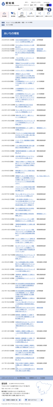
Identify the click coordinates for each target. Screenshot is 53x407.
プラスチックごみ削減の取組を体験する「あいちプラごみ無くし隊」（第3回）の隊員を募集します (25, 135)
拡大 (31, 5)
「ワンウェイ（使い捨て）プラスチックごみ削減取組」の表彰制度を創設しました (25, 303)
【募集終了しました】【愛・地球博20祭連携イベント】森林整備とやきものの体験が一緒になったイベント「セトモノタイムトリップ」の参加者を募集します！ (25, 179)
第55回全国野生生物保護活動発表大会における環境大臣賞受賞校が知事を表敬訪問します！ (25, 285)
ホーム (7, 22)
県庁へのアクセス (32, 400)
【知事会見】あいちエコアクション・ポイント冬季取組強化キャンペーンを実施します (25, 122)
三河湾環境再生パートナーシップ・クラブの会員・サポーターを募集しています (25, 83)
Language (46, 2)
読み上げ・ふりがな (35, 2)
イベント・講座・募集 (15, 22)
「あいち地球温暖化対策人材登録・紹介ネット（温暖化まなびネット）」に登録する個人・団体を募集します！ (25, 263)
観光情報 (13, 16)
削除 (14, 25)
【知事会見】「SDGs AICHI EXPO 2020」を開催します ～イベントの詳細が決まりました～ (25, 309)
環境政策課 (40, 49)
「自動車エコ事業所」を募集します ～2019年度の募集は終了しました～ (25, 332)
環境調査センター (41, 50)
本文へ (26, 2)
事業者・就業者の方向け (22, 16)
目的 (30, 16)
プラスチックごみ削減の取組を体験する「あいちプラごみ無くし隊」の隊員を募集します (25, 188)
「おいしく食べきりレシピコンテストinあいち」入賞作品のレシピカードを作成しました (24, 99)
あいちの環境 (9, 24)
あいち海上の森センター (43, 176)
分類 (48, 16)
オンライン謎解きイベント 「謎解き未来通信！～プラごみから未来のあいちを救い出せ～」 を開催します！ (25, 240)
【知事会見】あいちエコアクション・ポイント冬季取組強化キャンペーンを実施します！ (25, 256)
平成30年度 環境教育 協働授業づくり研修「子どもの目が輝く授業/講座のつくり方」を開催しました (25, 352)
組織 (39, 16)
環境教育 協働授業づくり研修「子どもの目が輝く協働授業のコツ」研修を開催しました (24, 316)
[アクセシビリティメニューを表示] (49, 10)
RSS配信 (42, 377)
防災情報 (4, 16)
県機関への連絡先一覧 (11, 400)
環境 (23, 22)
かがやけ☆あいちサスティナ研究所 (25, 49)
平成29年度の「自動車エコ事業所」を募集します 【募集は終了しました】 (25, 365)
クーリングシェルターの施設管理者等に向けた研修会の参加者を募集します (25, 52)
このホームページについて (8, 377)
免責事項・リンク (33, 377)
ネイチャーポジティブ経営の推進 (24, 70)
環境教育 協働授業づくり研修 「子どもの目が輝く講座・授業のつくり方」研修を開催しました (25, 340)
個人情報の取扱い (21, 377)
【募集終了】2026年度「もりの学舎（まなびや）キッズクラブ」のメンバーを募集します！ (25, 65)
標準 (35, 5)
